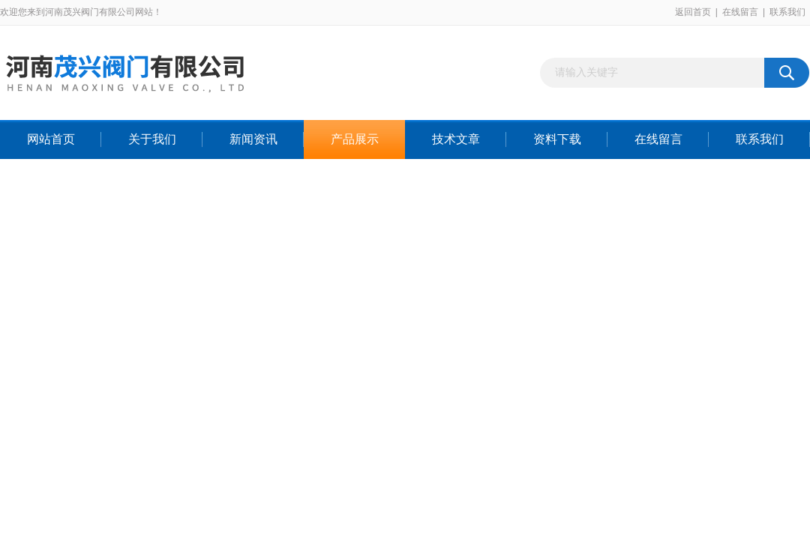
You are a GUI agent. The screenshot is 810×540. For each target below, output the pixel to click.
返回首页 (693, 12)
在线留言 (740, 12)
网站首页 (51, 139)
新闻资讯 (254, 139)
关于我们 (152, 139)
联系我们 (788, 12)
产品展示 (355, 139)
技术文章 (456, 139)
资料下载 (557, 139)
